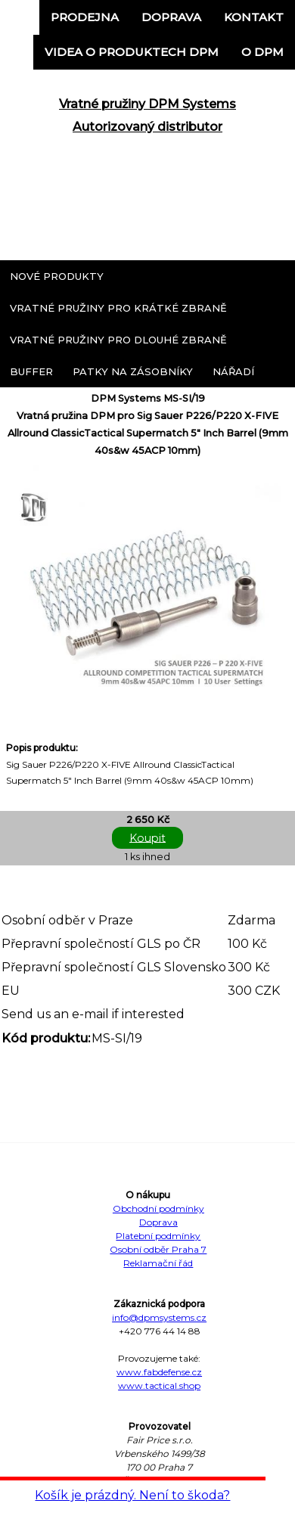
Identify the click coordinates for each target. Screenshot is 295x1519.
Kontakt (254, 17)
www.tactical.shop (159, 1385)
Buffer (31, 371)
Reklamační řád (158, 1263)
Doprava (171, 17)
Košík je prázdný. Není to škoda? (132, 1495)
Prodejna (85, 17)
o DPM (262, 52)
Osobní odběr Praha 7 (158, 1249)
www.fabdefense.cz (159, 1372)
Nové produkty (57, 276)
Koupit (147, 837)
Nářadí (233, 371)
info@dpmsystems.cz (159, 1317)
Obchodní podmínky (158, 1208)
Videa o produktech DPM (132, 52)
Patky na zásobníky (133, 371)
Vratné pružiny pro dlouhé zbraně (118, 340)
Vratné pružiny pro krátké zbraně (118, 308)
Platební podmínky (158, 1235)
